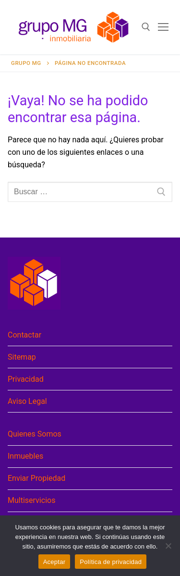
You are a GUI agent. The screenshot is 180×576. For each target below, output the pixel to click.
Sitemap (22, 357)
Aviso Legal (27, 401)
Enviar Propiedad (36, 478)
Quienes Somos (34, 433)
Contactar (24, 334)
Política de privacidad (111, 561)
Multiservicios (31, 500)
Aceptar (54, 561)
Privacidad (26, 379)
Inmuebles (25, 456)
